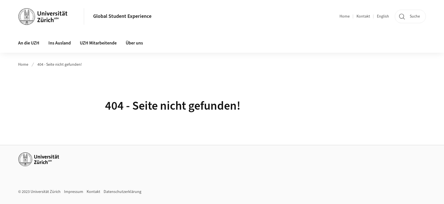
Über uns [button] (134, 43)
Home (345, 16)
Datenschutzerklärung (122, 192)
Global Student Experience (122, 16)
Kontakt (363, 16)
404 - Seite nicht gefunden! (59, 64)
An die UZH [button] (28, 43)
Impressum (73, 192)
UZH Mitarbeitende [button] (98, 43)
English (383, 16)
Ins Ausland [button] (59, 43)
